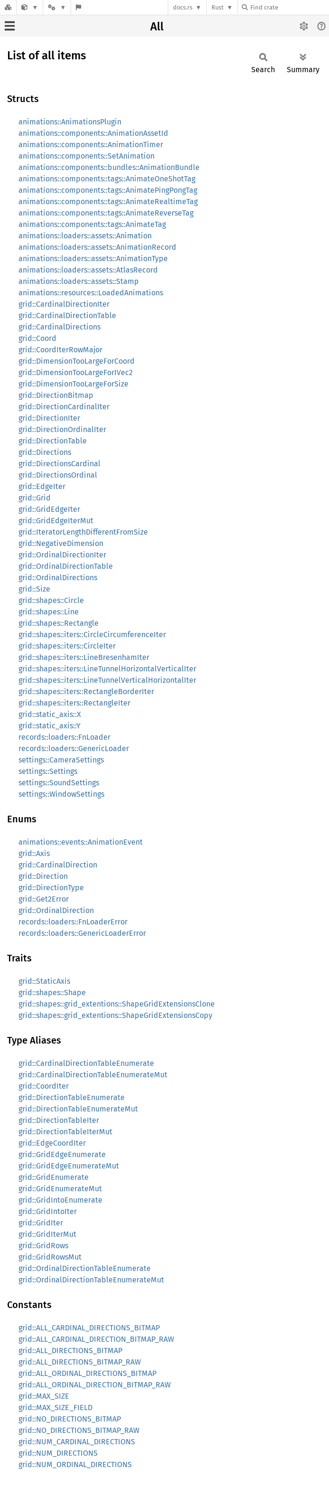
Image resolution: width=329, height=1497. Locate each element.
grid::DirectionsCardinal (59, 463)
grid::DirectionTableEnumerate (71, 1097)
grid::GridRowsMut (50, 1257)
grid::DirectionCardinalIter (64, 406)
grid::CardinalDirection (57, 864)
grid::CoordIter (43, 1086)
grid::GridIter (40, 1222)
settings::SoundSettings (58, 782)
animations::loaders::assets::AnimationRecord (97, 247)
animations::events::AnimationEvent (80, 842)
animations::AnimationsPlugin (69, 121)
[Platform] (57, 7)
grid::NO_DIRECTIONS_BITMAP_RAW (78, 1430)
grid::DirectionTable (52, 440)
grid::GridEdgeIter (49, 509)
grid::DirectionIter (49, 418)
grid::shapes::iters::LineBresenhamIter (83, 657)
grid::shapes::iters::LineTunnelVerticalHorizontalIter (107, 680)
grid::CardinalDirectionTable (67, 315)
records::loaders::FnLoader (64, 737)
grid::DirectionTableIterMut (65, 1131)
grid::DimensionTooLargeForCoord (76, 361)
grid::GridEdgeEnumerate (62, 1154)
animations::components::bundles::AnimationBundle (109, 167)
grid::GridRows (43, 1245)
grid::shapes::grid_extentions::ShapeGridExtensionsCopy (115, 1015)
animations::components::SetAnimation (86, 155)
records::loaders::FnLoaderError (73, 921)
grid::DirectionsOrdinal (57, 475)
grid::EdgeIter (41, 486)
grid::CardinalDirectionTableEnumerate (86, 1063)
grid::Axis (34, 853)
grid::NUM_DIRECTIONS (58, 1453)
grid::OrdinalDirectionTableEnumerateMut (91, 1279)
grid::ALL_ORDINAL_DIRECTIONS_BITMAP (87, 1373)
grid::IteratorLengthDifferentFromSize (83, 532)
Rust (217, 7)
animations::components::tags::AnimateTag (92, 224)
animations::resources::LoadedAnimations (90, 292)
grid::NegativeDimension (60, 543)
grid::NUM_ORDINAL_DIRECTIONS (75, 1464)
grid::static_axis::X (49, 714)
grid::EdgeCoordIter (52, 1143)
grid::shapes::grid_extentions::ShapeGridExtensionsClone (116, 1003)
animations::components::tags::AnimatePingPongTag (107, 190)
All (157, 26)
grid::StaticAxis (44, 981)
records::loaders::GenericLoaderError (82, 933)
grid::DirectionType (51, 887)
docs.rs (182, 7)
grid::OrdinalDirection (56, 910)
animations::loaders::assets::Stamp (78, 281)
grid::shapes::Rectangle (58, 623)
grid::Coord (37, 338)
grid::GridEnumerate (53, 1177)
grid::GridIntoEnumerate (60, 1200)
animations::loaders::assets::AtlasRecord (88, 269)
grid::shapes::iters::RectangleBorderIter (86, 691)
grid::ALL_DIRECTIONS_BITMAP (70, 1350)
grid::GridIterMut (47, 1234)
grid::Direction (43, 876)
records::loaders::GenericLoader (73, 748)
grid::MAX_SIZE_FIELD (55, 1407)
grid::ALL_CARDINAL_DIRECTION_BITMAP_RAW (96, 1339)
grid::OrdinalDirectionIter (62, 554)
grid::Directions (44, 452)
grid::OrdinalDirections (57, 577)
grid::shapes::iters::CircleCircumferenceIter (92, 634)
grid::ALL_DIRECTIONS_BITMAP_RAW (79, 1361)
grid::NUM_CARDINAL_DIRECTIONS (76, 1441)
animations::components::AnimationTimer (90, 144)
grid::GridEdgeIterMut (55, 520)
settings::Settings (47, 771)
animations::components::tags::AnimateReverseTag (105, 212)
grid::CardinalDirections (59, 326)
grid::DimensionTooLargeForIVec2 (75, 372)
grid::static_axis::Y (49, 725)
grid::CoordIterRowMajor (60, 349)
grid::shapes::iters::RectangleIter (74, 702)
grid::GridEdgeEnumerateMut (68, 1165)
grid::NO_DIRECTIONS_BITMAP (69, 1418)
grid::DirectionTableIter (58, 1120)
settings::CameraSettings (61, 759)
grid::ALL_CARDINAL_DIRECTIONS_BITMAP (89, 1327)
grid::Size (34, 588)
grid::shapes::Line (48, 611)
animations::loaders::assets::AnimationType (93, 258)
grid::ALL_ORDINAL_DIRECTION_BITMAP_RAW (94, 1384)
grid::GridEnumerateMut (60, 1188)
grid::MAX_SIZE (43, 1396)
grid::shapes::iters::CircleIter (67, 645)
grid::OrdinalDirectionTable (65, 566)
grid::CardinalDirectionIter (64, 304)
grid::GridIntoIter (47, 1211)
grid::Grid (34, 497)
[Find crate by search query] (289, 7)
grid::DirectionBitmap (55, 395)
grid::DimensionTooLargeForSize (73, 383)
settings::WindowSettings (61, 794)
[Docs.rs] (8, 7)
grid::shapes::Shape (52, 992)
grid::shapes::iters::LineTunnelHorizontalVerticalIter (107, 668)
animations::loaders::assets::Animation (85, 235)
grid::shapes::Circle (51, 600)
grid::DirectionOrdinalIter (62, 429)
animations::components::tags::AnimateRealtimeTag (108, 201)
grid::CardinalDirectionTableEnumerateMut (92, 1074)
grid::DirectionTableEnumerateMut (78, 1108)
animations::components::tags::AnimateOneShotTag (106, 178)
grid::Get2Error (43, 899)
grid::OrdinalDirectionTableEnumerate (84, 1268)
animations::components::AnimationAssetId (93, 133)
